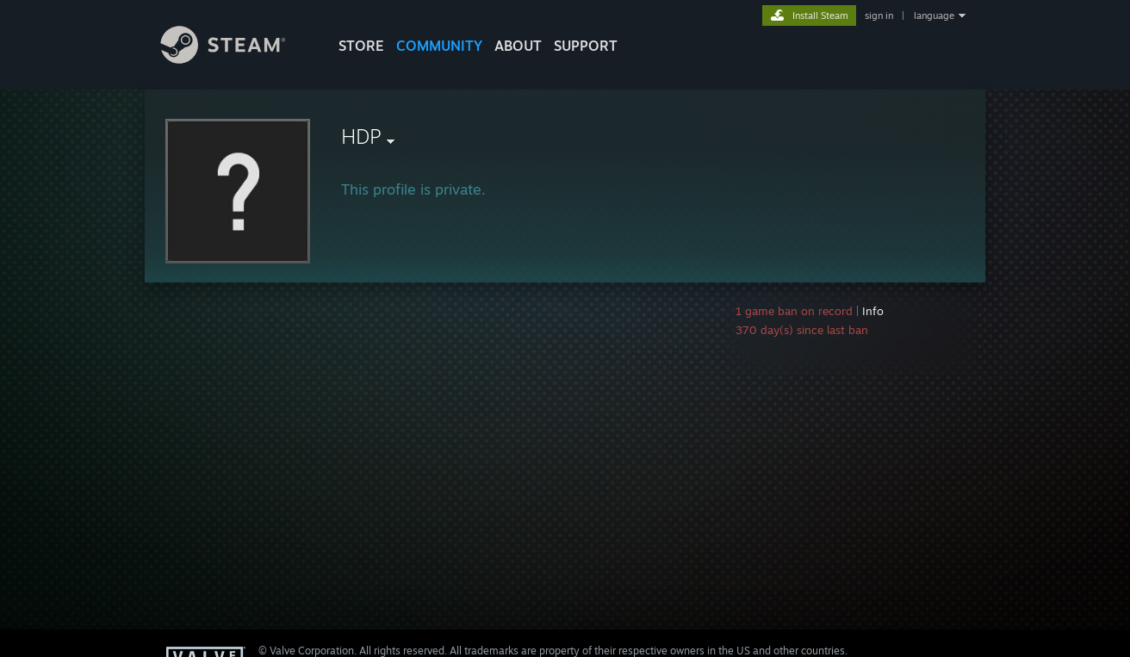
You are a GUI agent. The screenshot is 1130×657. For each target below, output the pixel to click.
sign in (879, 15)
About (518, 45)
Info (873, 311)
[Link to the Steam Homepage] (236, 59)
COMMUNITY (439, 45)
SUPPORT (586, 45)
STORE (361, 45)
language (934, 15)
